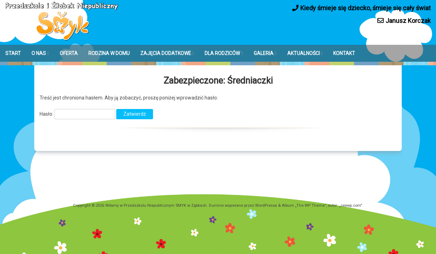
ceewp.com (351, 205)
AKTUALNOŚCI (303, 53)
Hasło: (77, 114)
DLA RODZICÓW (222, 53)
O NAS (38, 53)
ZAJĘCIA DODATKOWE (165, 53)
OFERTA (69, 53)
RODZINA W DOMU (109, 53)
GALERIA (263, 53)
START (13, 53)
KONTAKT (344, 53)
